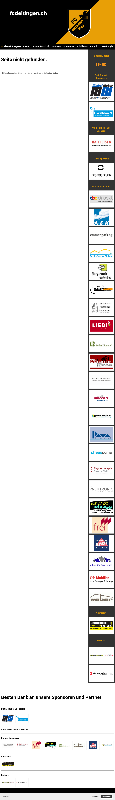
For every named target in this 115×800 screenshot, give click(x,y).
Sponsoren (69, 46)
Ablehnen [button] (95, 797)
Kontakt (94, 46)
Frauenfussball (40, 46)
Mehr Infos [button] (6, 796)
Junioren (56, 46)
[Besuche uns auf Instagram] (101, 64)
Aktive (26, 46)
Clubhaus (82, 46)
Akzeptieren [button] (106, 797)
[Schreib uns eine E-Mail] (104, 64)
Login (109, 46)
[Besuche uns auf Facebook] (97, 64)
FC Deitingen (13, 46)
